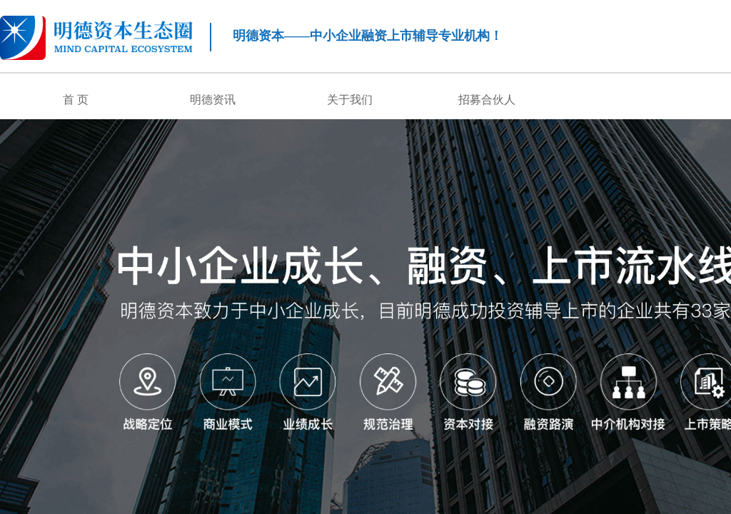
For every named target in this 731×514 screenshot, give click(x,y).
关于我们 (350, 100)
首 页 (76, 100)
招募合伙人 (486, 100)
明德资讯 (213, 100)
